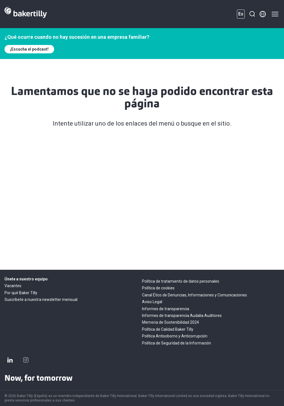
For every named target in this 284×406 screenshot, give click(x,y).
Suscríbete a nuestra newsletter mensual (40, 299)
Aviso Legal (152, 302)
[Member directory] (262, 14)
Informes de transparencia (165, 309)
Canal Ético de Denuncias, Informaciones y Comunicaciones (194, 295)
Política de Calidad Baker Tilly (167, 329)
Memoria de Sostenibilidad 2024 (170, 322)
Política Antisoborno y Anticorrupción (174, 336)
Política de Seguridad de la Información (176, 343)
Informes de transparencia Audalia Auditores (182, 315)
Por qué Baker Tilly (20, 293)
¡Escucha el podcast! (29, 49)
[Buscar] (252, 14)
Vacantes (12, 285)
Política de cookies (158, 288)
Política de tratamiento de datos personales (180, 281)
